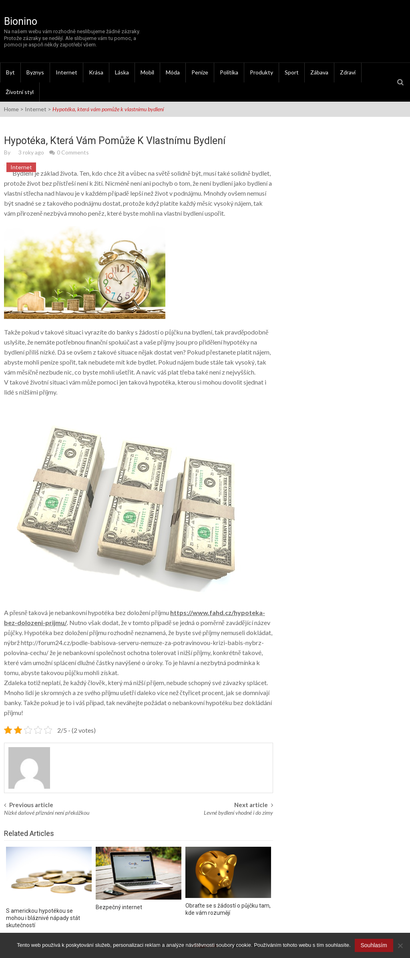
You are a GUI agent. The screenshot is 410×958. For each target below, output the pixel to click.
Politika (229, 72)
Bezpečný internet (119, 907)
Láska (122, 72)
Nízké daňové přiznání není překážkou (46, 812)
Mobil (147, 72)
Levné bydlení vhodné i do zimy (238, 812)
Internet (66, 72)
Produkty (261, 72)
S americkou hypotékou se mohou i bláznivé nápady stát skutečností (43, 918)
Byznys (35, 72)
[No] (400, 946)
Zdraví (348, 72)
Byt (10, 72)
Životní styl (20, 91)
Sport (292, 72)
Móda (173, 72)
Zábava (319, 72)
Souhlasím (374, 945)
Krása (96, 72)
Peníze (199, 72)
